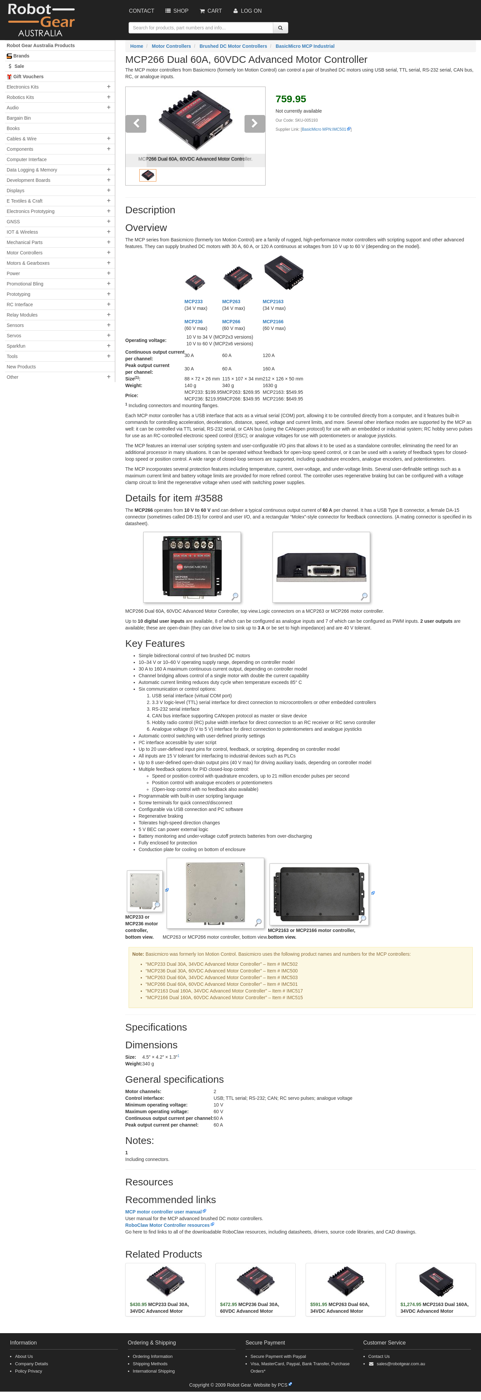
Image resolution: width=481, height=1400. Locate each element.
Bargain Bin (19, 118)
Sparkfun (16, 346)
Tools (12, 356)
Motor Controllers (24, 252)
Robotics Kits (20, 97)
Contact (141, 11)
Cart (210, 11)
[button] (136, 136)
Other (12, 377)
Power (13, 273)
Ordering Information (153, 1356)
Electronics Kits (23, 87)
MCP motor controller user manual (163, 1211)
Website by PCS (271, 1385)
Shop (176, 11)
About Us (24, 1356)
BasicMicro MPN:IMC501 (324, 129)
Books (13, 128)
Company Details (31, 1363)
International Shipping (154, 1371)
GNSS (13, 221)
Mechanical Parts (24, 242)
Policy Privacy (28, 1371)
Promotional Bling (25, 283)
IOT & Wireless (22, 232)
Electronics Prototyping (30, 211)
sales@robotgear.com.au (401, 1363)
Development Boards (28, 180)
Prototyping (18, 294)
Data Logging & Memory (32, 169)
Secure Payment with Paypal (278, 1356)
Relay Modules (22, 315)
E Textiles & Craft (24, 201)
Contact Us (379, 1356)
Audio (13, 107)
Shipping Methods (150, 1363)
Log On (247, 11)
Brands (18, 56)
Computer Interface (27, 159)
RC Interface (20, 304)
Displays (15, 190)
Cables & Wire (21, 138)
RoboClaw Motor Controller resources (167, 1225)
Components (20, 149)
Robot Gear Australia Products (41, 45)
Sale (15, 66)
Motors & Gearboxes (28, 263)
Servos (14, 335)
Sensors (15, 325)
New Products (21, 366)
